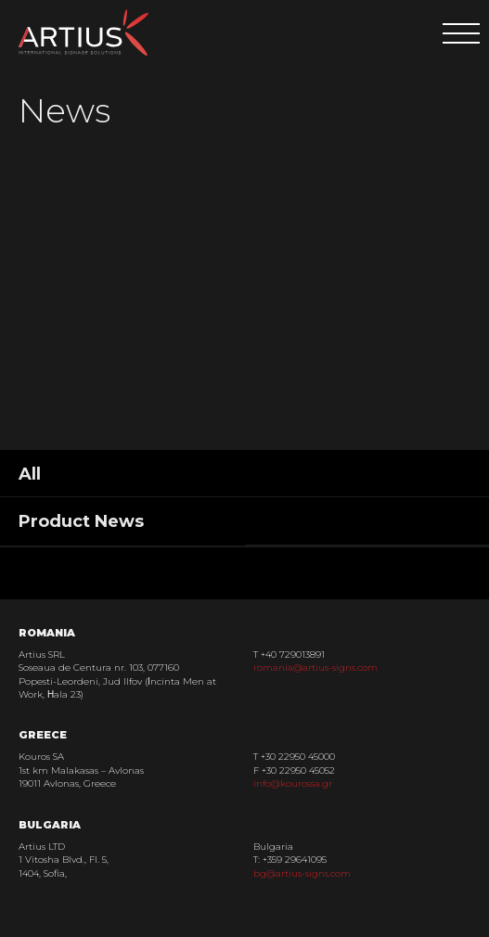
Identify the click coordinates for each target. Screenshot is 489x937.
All (30, 474)
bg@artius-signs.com (302, 873)
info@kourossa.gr (292, 783)
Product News (81, 521)
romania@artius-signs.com (315, 667)
